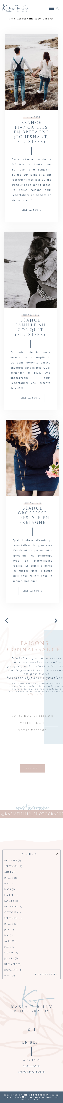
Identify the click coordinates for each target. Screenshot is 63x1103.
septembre (13, 875)
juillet (10, 886)
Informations (31, 1079)
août (9, 880)
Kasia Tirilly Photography (31, 1095)
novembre (13, 915)
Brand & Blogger (41, 1097)
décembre (12, 869)
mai (8, 892)
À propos (31, 1068)
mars (9, 898)
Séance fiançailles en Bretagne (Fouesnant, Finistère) (31, 132)
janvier (11, 909)
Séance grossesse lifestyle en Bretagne (22, 515)
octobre (12, 921)
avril (10, 949)
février (11, 903)
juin (9, 938)
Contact (31, 1074)
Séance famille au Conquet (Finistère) (41, 327)
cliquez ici (26, 694)
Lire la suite (31, 210)
